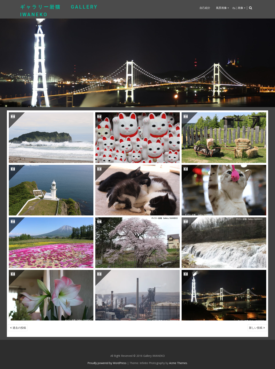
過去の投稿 (19, 327)
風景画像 (221, 8)
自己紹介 (205, 8)
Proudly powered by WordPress (106, 363)
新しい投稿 (255, 327)
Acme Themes (178, 363)
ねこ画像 (237, 8)
